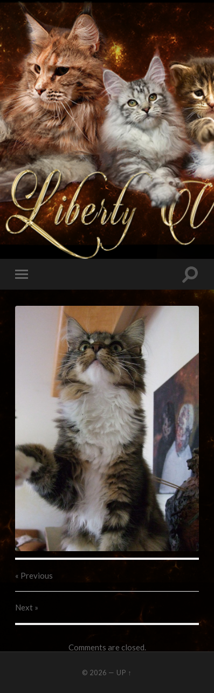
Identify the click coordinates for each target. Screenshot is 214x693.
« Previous (34, 575)
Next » (26, 607)
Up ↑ (124, 672)
